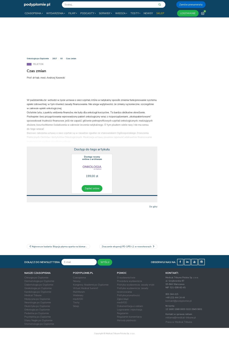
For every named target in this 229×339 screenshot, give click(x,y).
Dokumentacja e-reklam (130, 306)
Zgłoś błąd (122, 299)
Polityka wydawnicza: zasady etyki (135, 284)
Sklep (76, 306)
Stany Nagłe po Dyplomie (38, 320)
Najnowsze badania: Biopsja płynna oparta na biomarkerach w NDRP (59, 246)
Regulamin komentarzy (129, 316)
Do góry (153, 206)
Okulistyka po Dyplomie (37, 306)
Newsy (77, 281)
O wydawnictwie (126, 277)
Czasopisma (79, 277)
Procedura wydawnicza (129, 281)
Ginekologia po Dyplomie (38, 288)
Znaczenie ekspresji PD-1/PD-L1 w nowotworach (128, 246)
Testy (76, 302)
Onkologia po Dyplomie (38, 58)
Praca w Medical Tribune (179, 322)
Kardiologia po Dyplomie (37, 291)
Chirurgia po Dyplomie (36, 277)
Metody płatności (126, 320)
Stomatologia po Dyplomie (39, 324)
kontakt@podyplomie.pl (179, 301)
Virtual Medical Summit (85, 288)
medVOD (78, 299)
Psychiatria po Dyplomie (37, 316)
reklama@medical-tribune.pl (181, 317)
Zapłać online (92, 188)
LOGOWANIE (188, 13)
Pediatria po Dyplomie (36, 313)
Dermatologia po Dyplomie (39, 281)
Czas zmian (71, 58)
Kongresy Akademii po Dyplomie (91, 284)
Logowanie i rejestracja (129, 309)
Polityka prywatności (128, 295)
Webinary (78, 295)
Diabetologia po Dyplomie (38, 284)
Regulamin (122, 313)
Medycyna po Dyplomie (37, 299)
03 (61, 58)
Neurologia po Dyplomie (37, 302)
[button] (33, 13)
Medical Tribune (33, 295)
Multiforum (79, 291)
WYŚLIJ (104, 262)
